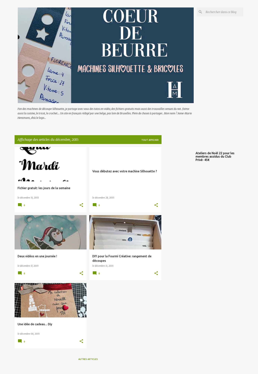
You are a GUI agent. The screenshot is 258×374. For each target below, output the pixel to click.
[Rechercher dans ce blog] (223, 11)
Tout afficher (150, 140)
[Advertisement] (176, 203)
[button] (81, 205)
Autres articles (88, 359)
